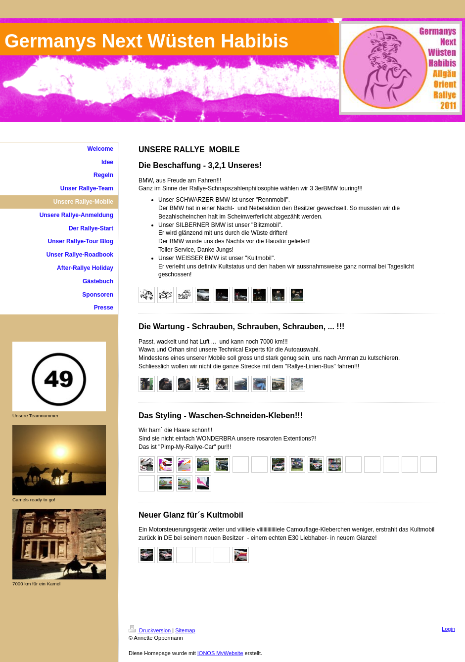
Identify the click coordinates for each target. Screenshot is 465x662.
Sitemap (185, 630)
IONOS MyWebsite (220, 653)
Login (448, 629)
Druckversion (150, 630)
